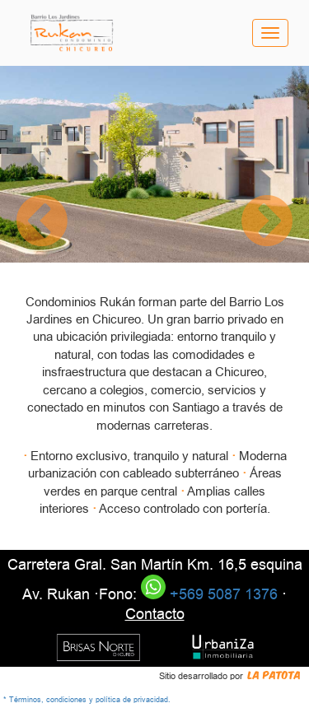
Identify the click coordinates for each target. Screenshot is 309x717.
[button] (42, 223)
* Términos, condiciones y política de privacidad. (87, 700)
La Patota (274, 674)
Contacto (155, 614)
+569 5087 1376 (209, 594)
